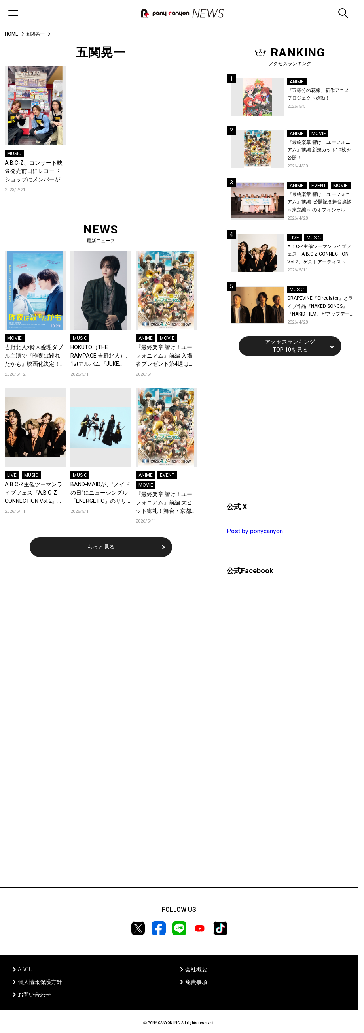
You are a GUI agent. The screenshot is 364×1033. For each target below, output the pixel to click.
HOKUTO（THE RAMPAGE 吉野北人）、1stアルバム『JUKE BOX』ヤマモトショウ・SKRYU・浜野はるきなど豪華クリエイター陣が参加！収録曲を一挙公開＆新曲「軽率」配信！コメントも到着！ (100, 356)
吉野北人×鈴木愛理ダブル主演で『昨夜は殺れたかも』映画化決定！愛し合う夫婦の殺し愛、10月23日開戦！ (34, 356)
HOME (11, 34)
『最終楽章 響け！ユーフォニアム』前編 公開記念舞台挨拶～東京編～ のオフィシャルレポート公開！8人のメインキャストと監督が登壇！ (319, 203)
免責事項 (196, 982)
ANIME (145, 338)
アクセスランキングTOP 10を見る (290, 346)
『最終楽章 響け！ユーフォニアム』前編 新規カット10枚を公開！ (319, 149)
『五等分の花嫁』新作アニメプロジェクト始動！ (318, 94)
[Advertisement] (286, 427)
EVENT (167, 475)
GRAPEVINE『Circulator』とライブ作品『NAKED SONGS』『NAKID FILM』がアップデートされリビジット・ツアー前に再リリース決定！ (320, 306)
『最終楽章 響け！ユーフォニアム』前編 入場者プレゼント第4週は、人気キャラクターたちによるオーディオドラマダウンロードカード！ (165, 356)
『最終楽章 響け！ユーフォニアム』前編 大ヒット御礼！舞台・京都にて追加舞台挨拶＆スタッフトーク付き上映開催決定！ (164, 503)
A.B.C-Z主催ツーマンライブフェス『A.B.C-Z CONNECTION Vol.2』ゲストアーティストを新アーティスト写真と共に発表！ (34, 493)
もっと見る (101, 547)
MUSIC (14, 153)
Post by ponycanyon (255, 531)
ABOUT (27, 969)
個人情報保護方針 (40, 982)
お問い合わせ (34, 995)
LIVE (12, 475)
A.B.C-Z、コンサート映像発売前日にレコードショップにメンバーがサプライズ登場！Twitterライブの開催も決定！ (34, 172)
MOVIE (14, 338)
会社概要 (196, 969)
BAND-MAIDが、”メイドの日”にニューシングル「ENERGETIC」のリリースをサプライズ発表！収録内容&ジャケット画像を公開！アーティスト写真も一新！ (100, 493)
